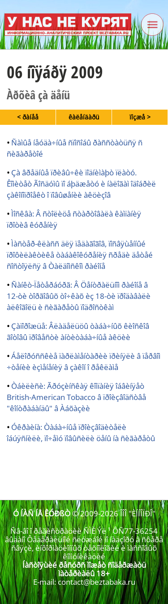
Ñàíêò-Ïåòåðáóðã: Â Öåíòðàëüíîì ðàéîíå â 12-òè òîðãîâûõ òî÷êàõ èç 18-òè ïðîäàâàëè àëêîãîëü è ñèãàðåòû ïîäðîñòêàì (79, 296)
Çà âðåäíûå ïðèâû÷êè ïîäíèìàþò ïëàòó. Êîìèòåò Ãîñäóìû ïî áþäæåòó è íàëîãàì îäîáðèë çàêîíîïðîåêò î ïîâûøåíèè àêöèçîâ (81, 183)
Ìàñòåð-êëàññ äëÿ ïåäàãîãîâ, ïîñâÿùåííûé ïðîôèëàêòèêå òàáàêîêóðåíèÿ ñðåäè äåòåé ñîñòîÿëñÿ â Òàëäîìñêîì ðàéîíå (80, 254)
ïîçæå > (140, 117)
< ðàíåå (28, 117)
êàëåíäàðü (84, 117)
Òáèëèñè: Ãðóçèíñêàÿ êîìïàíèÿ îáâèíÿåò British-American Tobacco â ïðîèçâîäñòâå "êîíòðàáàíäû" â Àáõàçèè (76, 397)
